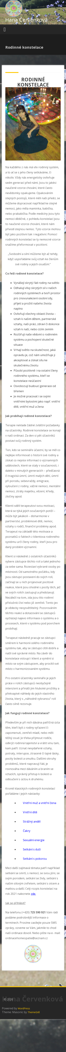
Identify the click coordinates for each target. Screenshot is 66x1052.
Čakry (26, 831)
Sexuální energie (33, 840)
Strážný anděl (31, 821)
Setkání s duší (32, 849)
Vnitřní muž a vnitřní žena (39, 803)
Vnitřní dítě (30, 812)
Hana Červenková (26, 19)
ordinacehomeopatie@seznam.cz (26, 938)
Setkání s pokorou (35, 859)
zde (33, 894)
